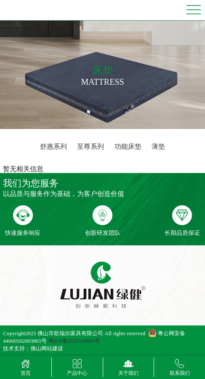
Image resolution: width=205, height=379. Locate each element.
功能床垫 (127, 146)
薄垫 (158, 146)
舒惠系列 (53, 146)
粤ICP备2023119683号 (74, 341)
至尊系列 (90, 146)
